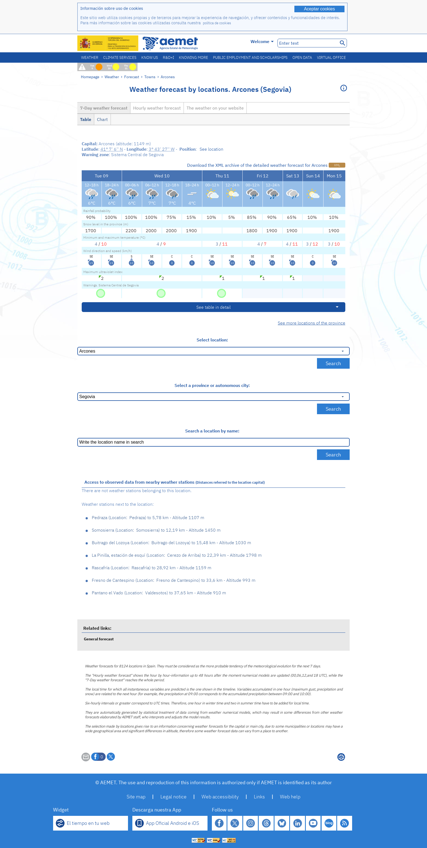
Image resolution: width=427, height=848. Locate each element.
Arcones (168, 76)
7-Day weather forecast (103, 108)
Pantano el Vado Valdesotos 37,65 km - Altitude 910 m (159, 592)
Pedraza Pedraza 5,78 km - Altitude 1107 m (148, 517)
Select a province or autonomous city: (212, 385)
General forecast (99, 638)
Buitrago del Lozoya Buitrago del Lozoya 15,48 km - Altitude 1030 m (171, 542)
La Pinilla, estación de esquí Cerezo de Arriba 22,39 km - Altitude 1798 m (177, 555)
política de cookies (217, 23)
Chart (102, 119)
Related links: (97, 628)
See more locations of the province (311, 323)
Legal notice (173, 797)
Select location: (212, 340)
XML (337, 165)
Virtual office (331, 57)
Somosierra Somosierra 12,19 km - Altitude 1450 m (156, 530)
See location (211, 149)
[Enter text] (307, 43)
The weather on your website (215, 108)
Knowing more (193, 57)
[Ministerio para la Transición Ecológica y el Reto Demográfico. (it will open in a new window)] (108, 43)
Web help (290, 797)
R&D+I (168, 57)
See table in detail (213, 307)
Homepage (90, 76)
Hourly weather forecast (157, 108)
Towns (149, 76)
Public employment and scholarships (250, 57)
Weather (89, 57)
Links (259, 797)
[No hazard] (100, 293)
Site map (136, 797)
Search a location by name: (212, 431)
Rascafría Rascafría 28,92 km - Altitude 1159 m (151, 567)
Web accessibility (220, 797)
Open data (302, 57)
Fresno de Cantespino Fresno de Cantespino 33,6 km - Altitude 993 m (173, 580)
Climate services (119, 57)
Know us (149, 57)
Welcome (262, 41)
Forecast (131, 76)
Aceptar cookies (319, 9)
